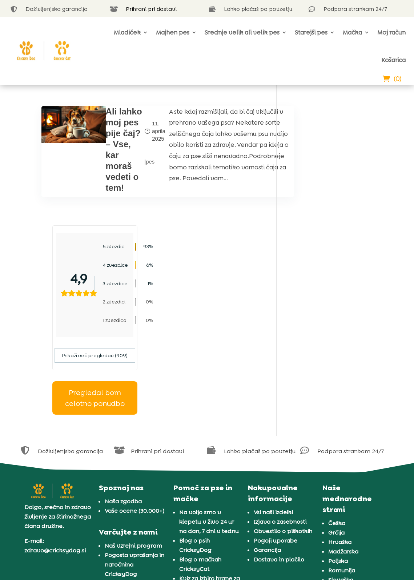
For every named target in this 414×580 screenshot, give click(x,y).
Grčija (336, 413)
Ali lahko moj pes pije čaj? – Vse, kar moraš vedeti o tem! (118, 155)
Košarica (393, 60)
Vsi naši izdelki (273, 392)
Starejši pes (311, 32)
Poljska (338, 441)
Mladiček (127, 32)
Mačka (352, 32)
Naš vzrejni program (133, 426)
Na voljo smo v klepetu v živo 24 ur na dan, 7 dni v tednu (209, 402)
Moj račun (391, 32)
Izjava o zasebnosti (280, 402)
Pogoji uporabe (275, 421)
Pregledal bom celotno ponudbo (330, 278)
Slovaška (340, 460)
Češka (336, 403)
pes (142, 167)
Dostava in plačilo (279, 440)
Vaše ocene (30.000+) (134, 391)
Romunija (341, 451)
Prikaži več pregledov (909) (330, 236)
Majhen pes (172, 32)
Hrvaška (339, 422)
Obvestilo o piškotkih (283, 411)
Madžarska (343, 432)
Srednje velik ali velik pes (242, 32)
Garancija (267, 430)
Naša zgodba (123, 382)
